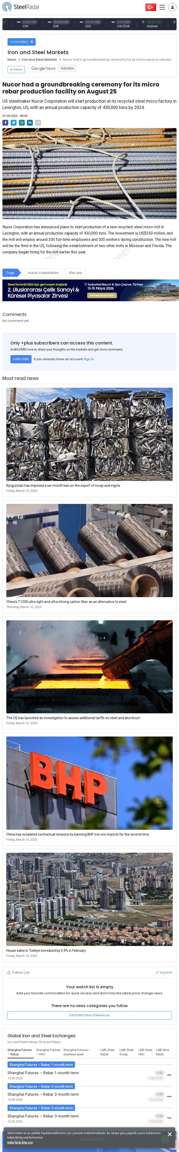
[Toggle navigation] (172, 7)
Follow (16, 69)
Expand (164, 972)
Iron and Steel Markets (39, 59)
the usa (75, 272)
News (12, 59)
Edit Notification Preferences (89, 1015)
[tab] (21, 1052)
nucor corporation (43, 272)
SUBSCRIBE (21, 359)
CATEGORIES (21, 42)
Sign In (88, 359)
